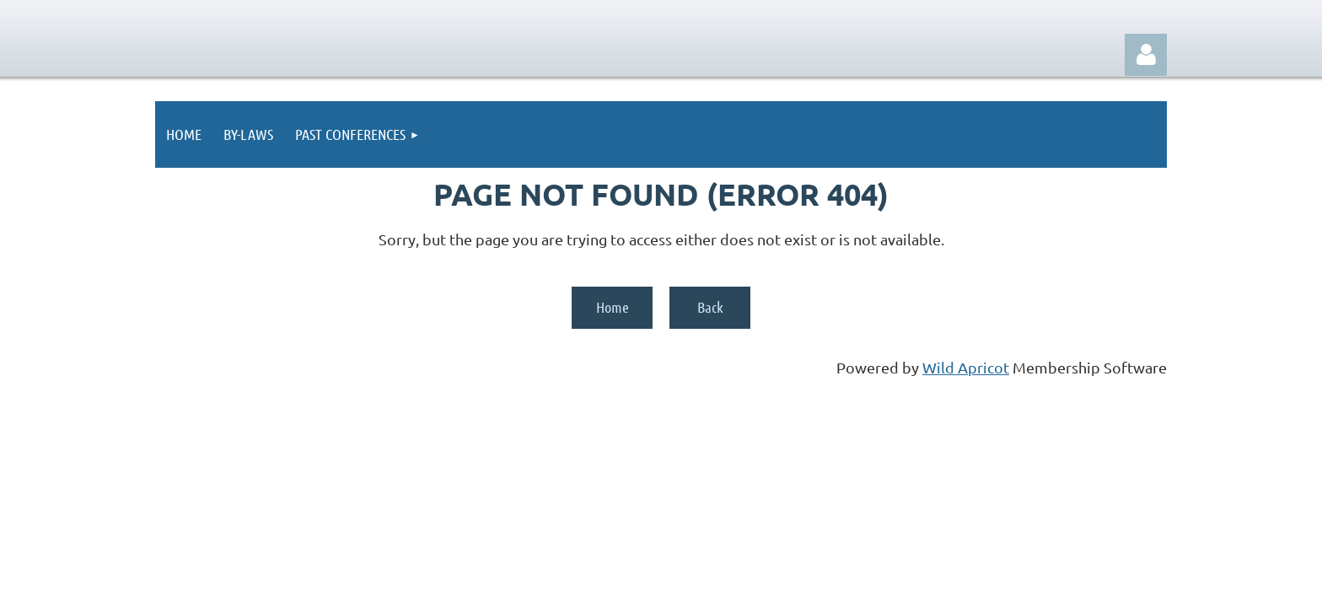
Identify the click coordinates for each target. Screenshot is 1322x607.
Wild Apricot (965, 367)
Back (710, 307)
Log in (1146, 55)
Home (612, 307)
